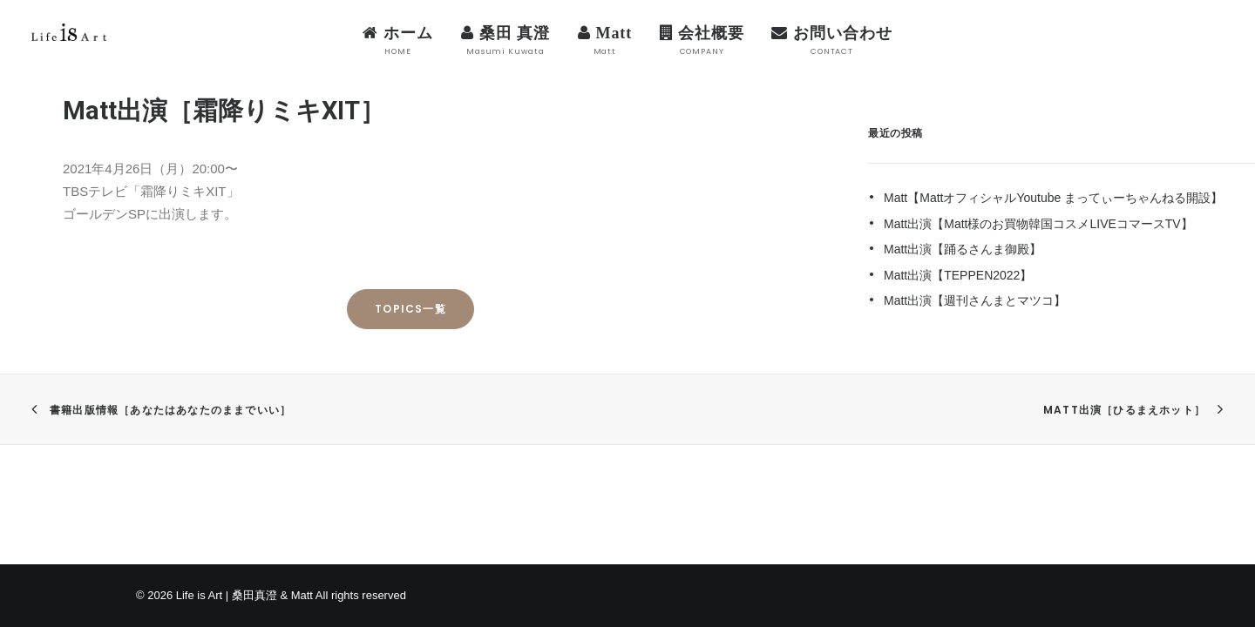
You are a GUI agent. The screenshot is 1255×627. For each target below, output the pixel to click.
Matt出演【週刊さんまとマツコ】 (975, 300)
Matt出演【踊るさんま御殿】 (962, 249)
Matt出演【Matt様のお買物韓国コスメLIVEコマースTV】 (1038, 224)
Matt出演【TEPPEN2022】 (958, 275)
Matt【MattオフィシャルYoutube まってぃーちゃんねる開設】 (1053, 198)
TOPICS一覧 (410, 308)
